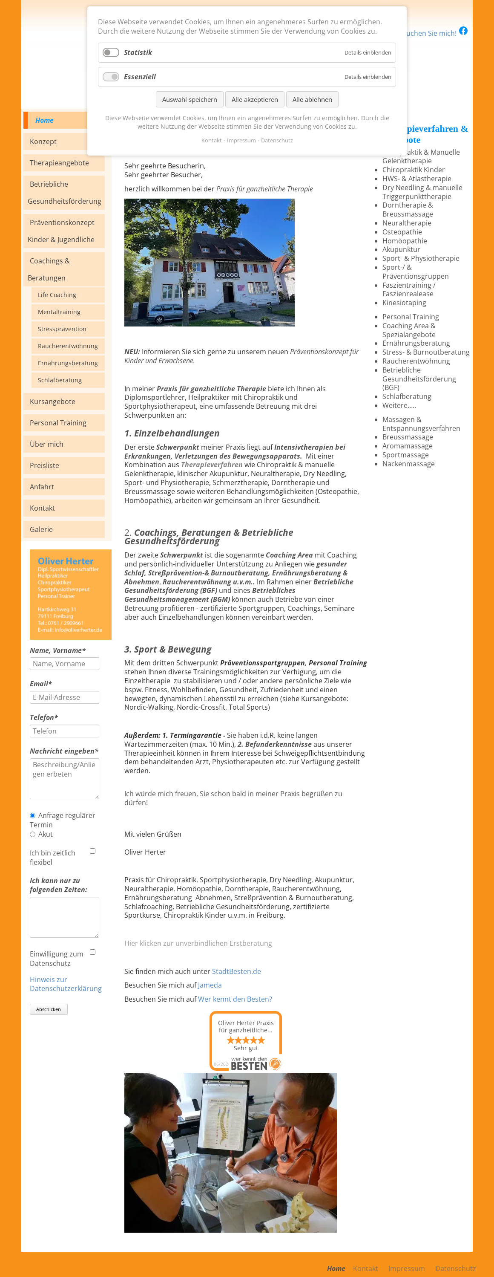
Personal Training (58, 423)
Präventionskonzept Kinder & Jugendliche (61, 231)
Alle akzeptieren (255, 99)
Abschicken (48, 1009)
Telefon (47, 717)
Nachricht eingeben (64, 751)
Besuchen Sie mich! (431, 33)
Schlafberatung (60, 380)
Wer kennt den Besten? (235, 999)
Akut (45, 834)
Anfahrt (42, 486)
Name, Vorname (58, 650)
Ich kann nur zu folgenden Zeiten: (58, 885)
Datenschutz (277, 140)
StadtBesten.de (236, 971)
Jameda (210, 985)
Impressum (241, 140)
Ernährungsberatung (68, 363)
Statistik (138, 52)
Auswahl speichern (189, 99)
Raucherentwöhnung (68, 346)
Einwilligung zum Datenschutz (56, 958)
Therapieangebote (59, 163)
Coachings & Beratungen (49, 269)
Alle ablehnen (312, 99)
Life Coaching (57, 295)
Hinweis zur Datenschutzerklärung (66, 984)
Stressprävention (62, 329)
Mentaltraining (59, 312)
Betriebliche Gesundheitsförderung (64, 192)
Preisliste (44, 465)
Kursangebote (52, 401)
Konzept (43, 141)
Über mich (46, 444)
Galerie (41, 529)
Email (47, 683)
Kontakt (42, 508)
